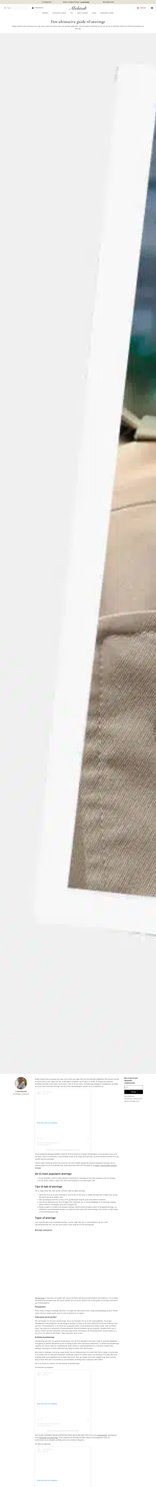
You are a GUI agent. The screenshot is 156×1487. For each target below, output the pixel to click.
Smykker (45, 13)
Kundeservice (39, 8)
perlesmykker (102, 1435)
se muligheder (85, 2)
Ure (71, 13)
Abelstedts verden (107, 13)
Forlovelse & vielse (59, 13)
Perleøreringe (40, 1298)
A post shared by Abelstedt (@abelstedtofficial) (63, 1430)
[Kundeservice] (33, 8)
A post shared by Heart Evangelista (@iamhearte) (63, 1149)
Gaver (94, 13)
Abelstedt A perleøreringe (48, 1437)
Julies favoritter (82, 13)
